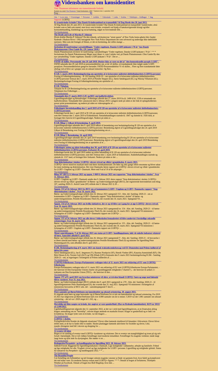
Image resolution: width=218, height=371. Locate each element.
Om (57, 17)
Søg (151, 17)
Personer (87, 17)
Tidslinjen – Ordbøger (139, 17)
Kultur (125, 17)
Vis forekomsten (61, 32)
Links (117, 17)
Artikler (97, 17)
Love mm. (65, 17)
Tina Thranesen (71, 11)
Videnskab (107, 17)
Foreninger (77, 17)
